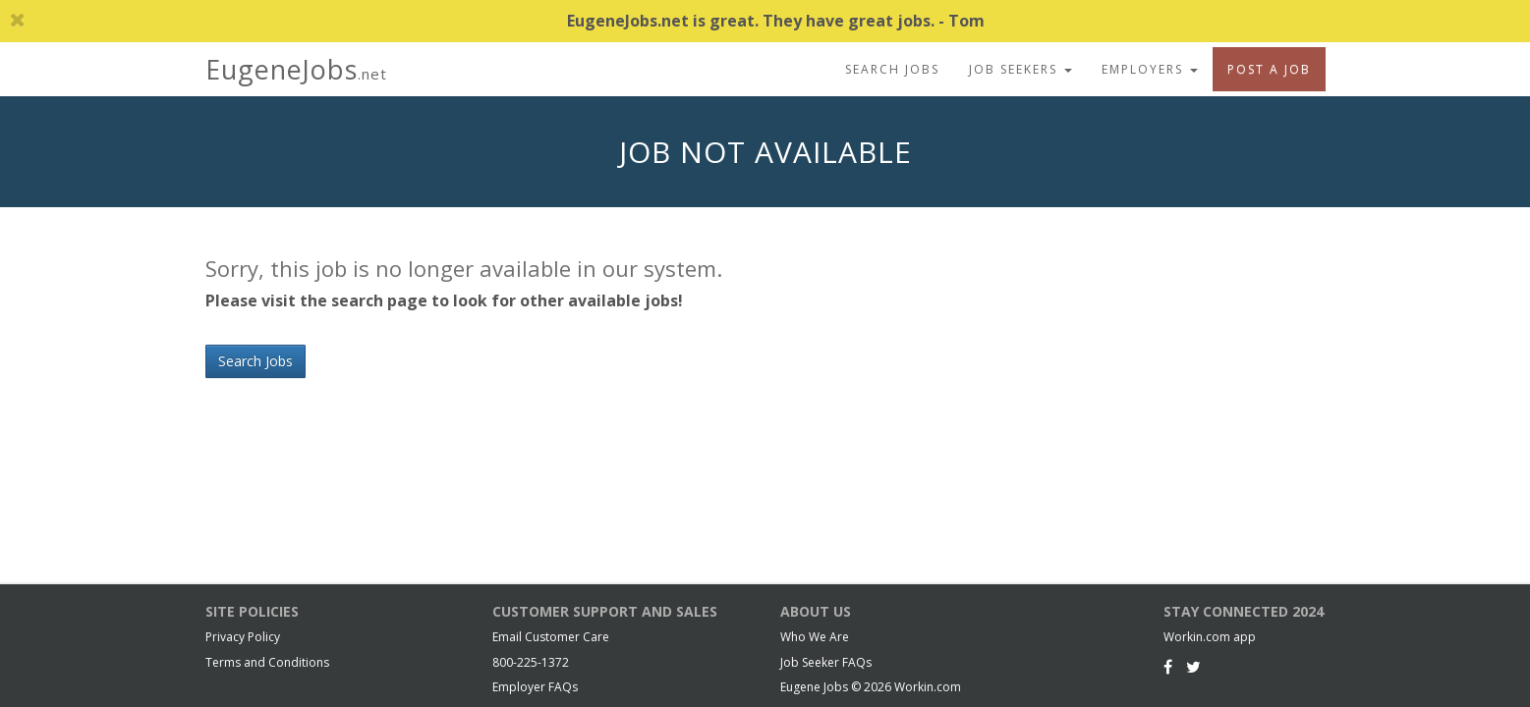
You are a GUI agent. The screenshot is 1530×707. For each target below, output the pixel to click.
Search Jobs (892, 69)
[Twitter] (1193, 667)
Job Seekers (1020, 69)
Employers (1150, 69)
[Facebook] (1167, 667)
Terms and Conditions (267, 662)
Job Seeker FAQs (826, 662)
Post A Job (1269, 69)
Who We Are (814, 636)
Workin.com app (1209, 636)
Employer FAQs (535, 687)
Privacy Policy (242, 636)
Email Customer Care (550, 636)
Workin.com (927, 687)
